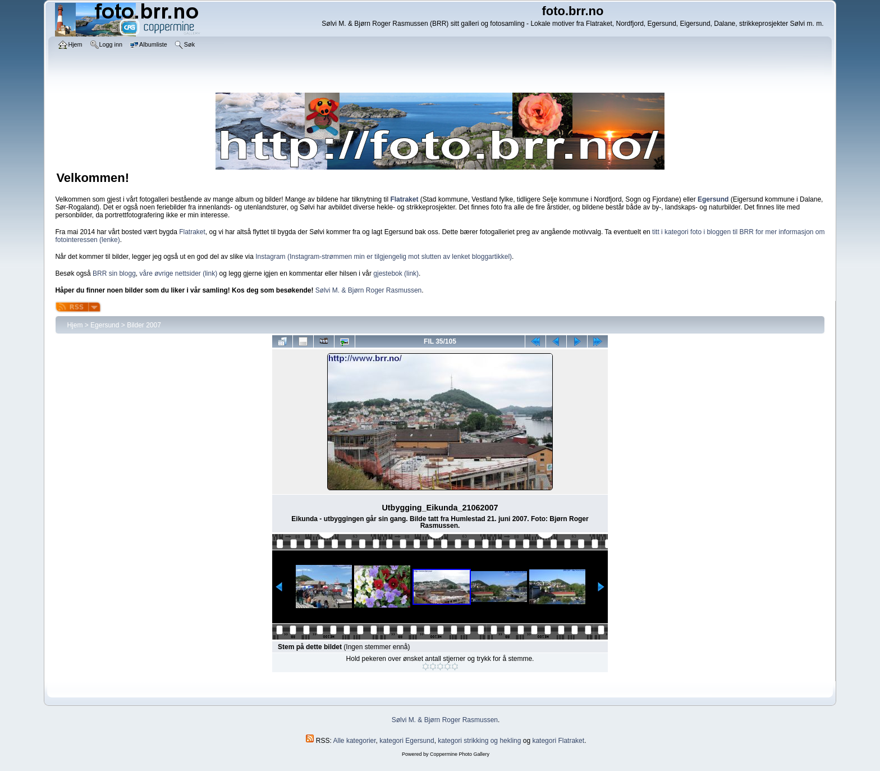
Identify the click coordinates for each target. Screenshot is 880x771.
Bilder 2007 (144, 325)
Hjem (74, 325)
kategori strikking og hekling (479, 741)
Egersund (104, 325)
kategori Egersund (406, 741)
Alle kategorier (354, 741)
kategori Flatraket (558, 741)
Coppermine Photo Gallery (459, 754)
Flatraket (192, 232)
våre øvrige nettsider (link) (178, 273)
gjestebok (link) (396, 273)
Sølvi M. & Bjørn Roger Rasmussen (368, 290)
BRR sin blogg (114, 273)
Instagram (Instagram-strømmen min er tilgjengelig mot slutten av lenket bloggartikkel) (383, 257)
